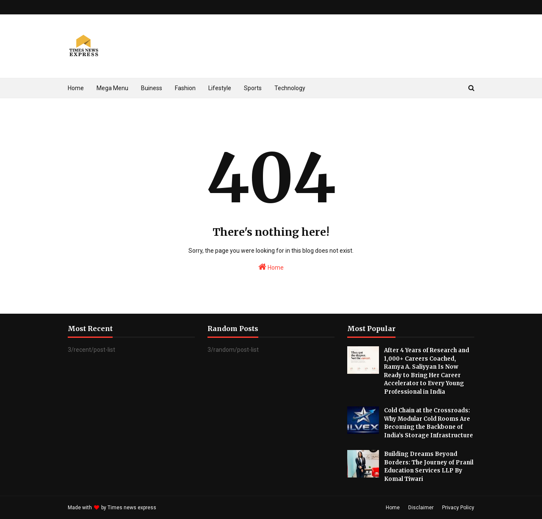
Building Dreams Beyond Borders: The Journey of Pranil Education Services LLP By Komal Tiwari (428, 466)
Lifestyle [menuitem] (219, 88)
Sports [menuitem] (253, 88)
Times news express (132, 508)
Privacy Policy (458, 508)
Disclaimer (421, 508)
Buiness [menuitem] (151, 88)
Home (271, 266)
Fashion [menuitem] (185, 88)
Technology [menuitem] (289, 88)
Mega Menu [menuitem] (112, 88)
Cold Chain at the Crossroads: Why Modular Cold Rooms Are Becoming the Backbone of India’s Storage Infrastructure (428, 423)
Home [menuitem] (76, 88)
